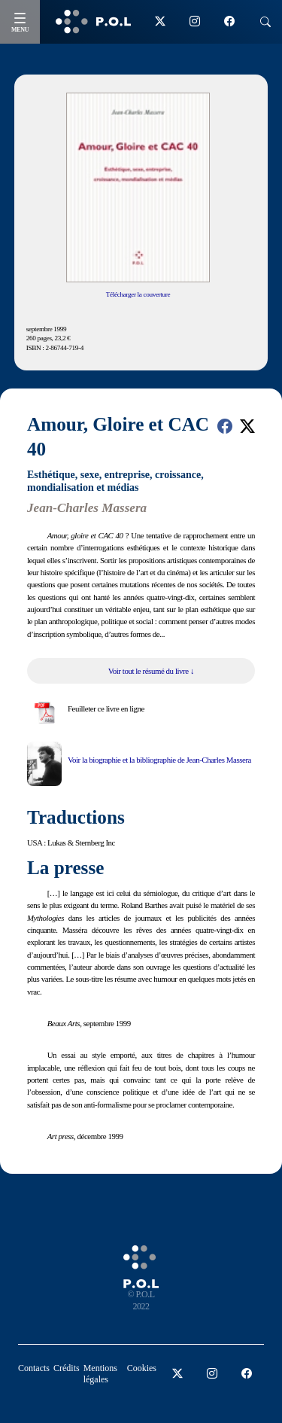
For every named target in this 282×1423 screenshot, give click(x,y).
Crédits (66, 1368)
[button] (224, 426)
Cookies (141, 1368)
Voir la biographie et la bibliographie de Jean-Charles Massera (159, 759)
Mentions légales (100, 1374)
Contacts (34, 1368)
